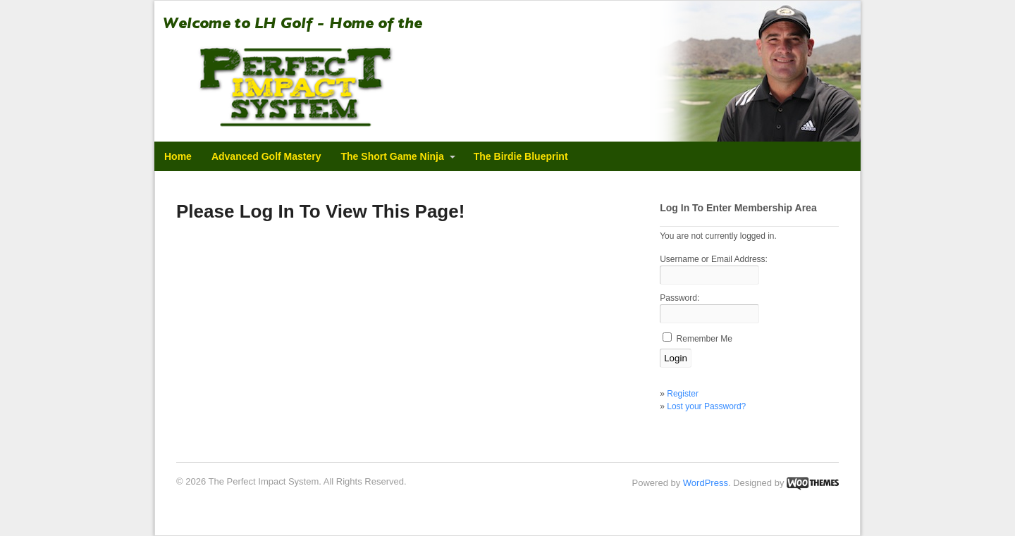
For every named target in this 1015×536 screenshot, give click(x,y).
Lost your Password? (706, 406)
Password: (679, 298)
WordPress (705, 483)
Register (683, 394)
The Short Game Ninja (392, 156)
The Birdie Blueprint (521, 156)
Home (178, 156)
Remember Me (704, 339)
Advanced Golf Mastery (266, 156)
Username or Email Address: (714, 259)
